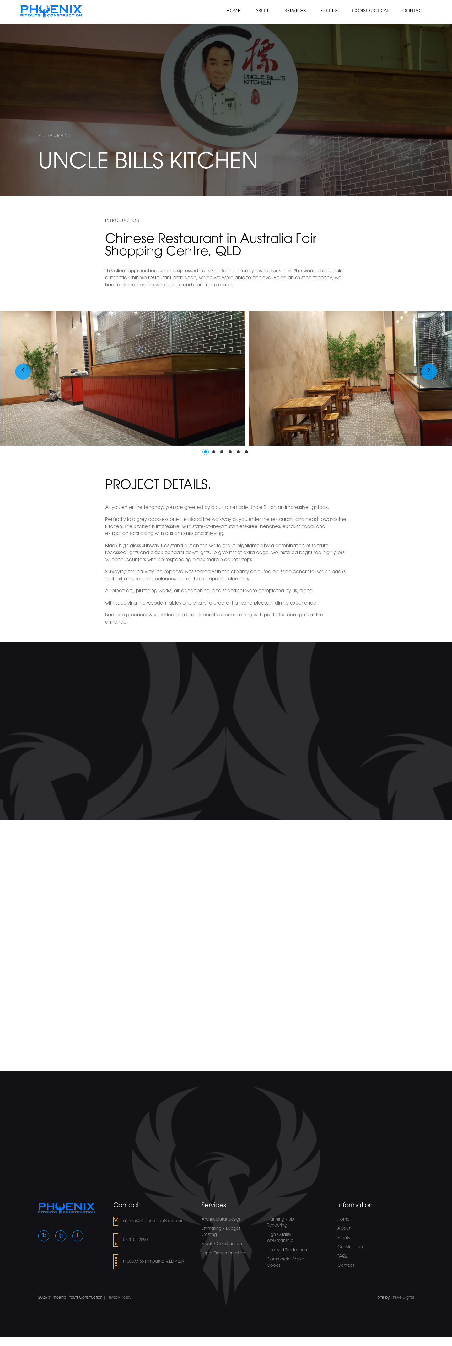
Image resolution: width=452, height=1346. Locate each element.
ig (61, 1235)
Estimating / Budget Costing (221, 1232)
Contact (413, 11)
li (78, 1235)
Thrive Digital (402, 1298)
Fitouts (329, 11)
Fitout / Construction (222, 1244)
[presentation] (23, 372)
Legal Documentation (223, 1253)
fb (43, 1235)
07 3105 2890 (135, 1240)
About (263, 11)
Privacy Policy (119, 1298)
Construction (370, 11)
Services (295, 11)
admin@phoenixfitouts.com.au (153, 1221)
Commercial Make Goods (285, 1262)
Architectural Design (222, 1220)
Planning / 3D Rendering (280, 1223)
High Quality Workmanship (280, 1238)
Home (233, 11)
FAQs (342, 1256)
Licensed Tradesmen (287, 1250)
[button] (205, 452)
